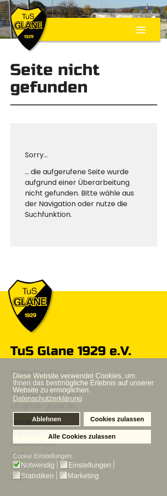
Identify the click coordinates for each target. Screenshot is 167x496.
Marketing (83, 476)
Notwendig (38, 465)
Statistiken (37, 476)
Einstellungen (89, 465)
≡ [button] (141, 31)
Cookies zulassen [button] (117, 419)
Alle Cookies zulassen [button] (81, 436)
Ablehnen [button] (46, 419)
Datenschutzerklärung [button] (47, 398)
